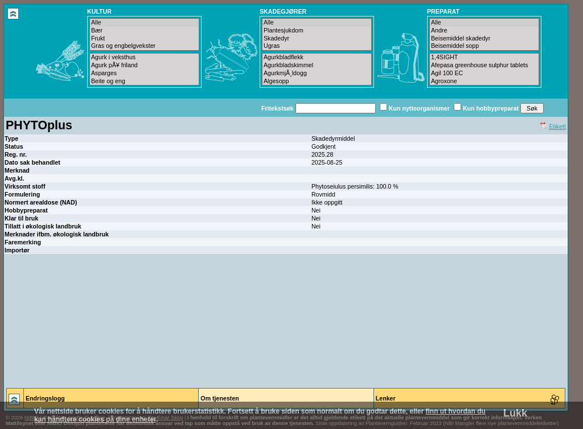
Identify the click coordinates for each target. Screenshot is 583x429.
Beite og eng (144, 81)
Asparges (144, 73)
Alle (144, 23)
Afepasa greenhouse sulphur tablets (484, 66)
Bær (144, 31)
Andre (484, 31)
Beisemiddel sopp (484, 46)
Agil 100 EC (484, 73)
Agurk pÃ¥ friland (144, 66)
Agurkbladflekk (316, 58)
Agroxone (484, 81)
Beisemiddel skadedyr (484, 39)
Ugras (316, 46)
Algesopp (316, 81)
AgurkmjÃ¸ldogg (316, 73)
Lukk (515, 413)
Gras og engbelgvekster (144, 46)
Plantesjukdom (316, 31)
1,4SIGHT (484, 58)
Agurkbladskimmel (316, 66)
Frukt (144, 39)
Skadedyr (316, 39)
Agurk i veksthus (144, 58)
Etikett (557, 126)
